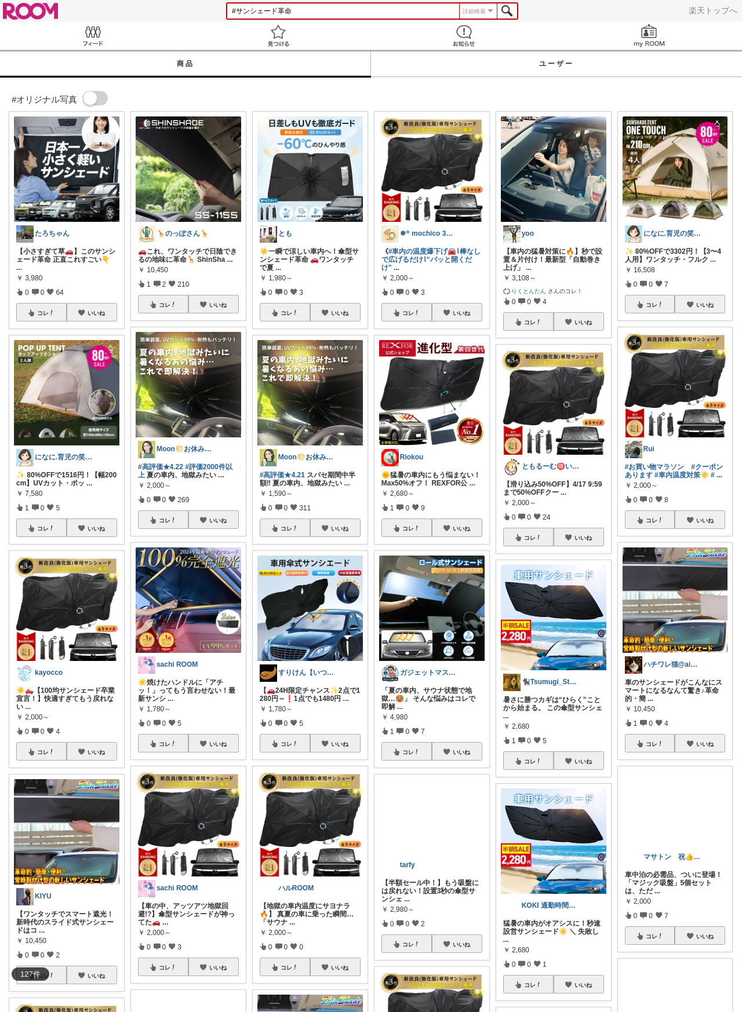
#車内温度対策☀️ (681, 475)
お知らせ (463, 35)
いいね (96, 313)
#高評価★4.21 (282, 475)
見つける (278, 35)
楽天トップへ (713, 10)
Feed (93, 35)
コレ (45, 313)
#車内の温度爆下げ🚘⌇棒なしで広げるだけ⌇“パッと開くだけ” (431, 259)
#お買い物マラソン (655, 467)
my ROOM (649, 35)
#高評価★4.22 (160, 467)
